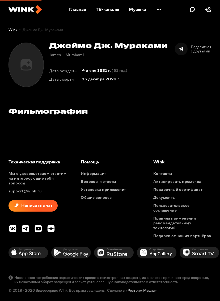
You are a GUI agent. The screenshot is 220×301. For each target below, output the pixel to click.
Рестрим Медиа (141, 290)
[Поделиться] (193, 49)
